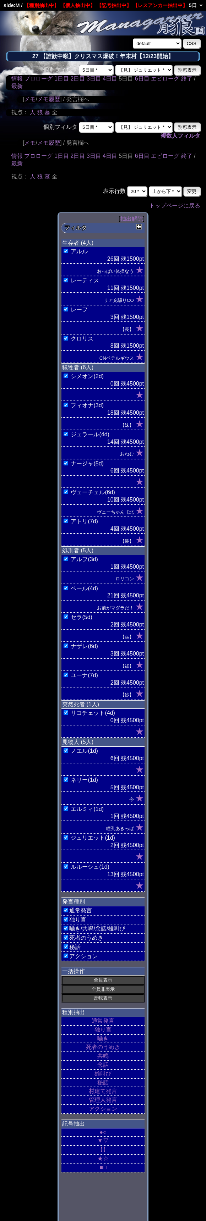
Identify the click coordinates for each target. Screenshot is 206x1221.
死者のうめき (103, 1047)
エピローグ (165, 79)
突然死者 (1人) (80, 704)
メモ (30, 99)
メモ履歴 (48, 99)
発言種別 (73, 902)
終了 (187, 79)
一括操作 (73, 971)
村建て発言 (103, 1091)
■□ (102, 1167)
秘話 (103, 1082)
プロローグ (38, 79)
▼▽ (103, 1141)
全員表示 (103, 980)
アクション (103, 1109)
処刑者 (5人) (77, 550)
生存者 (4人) (77, 243)
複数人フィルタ (180, 136)
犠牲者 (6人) (77, 367)
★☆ (103, 1158)
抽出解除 (131, 219)
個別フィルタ (60, 70)
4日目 (110, 79)
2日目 (77, 79)
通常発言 (103, 1021)
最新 (17, 86)
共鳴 (103, 1056)
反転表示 (103, 998)
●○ (102, 1132)
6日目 (142, 79)
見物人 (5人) (77, 742)
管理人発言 (103, 1100)
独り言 (103, 1030)
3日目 (94, 79)
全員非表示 (103, 989)
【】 (103, 1150)
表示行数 (114, 191)
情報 (17, 79)
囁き (103, 1038)
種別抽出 (73, 1012)
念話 (103, 1065)
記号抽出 (73, 1124)
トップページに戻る (174, 206)
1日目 (61, 79)
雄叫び (103, 1074)
